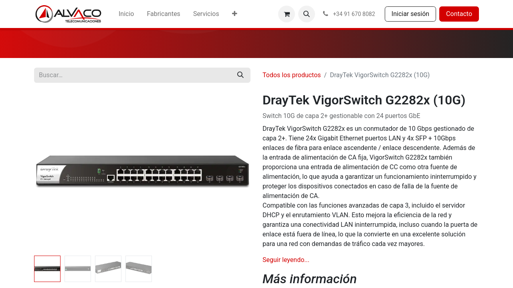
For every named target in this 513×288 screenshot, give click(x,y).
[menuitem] (126, 14)
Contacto (459, 14)
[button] (306, 14)
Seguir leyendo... (286, 260)
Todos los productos (292, 75)
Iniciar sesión (410, 14)
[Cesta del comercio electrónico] (286, 14)
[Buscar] (240, 75)
